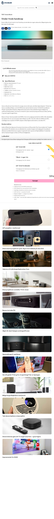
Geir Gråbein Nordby (16, 27)
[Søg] (36, 7)
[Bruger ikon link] (49, 2)
